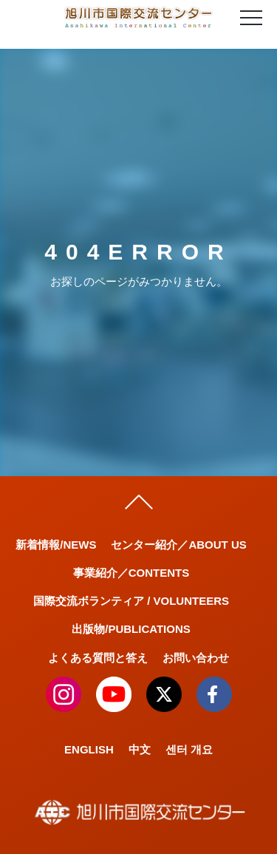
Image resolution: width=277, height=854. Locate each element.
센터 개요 (189, 749)
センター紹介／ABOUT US (178, 544)
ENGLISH (89, 749)
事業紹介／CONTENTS (131, 572)
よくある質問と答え (98, 657)
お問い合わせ (196, 657)
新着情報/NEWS (56, 544)
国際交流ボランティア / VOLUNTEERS (131, 600)
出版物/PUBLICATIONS (131, 629)
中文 (140, 749)
